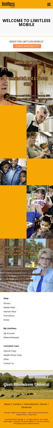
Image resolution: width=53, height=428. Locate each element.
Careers (17, 404)
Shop (6, 298)
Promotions (9, 315)
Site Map (7, 413)
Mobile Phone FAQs (13, 355)
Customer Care (11, 346)
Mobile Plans (9, 307)
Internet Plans (10, 311)
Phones (7, 303)
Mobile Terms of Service (18, 413)
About (7, 404)
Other (6, 359)
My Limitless (10, 328)
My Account (9, 333)
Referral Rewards (11, 337)
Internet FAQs (10, 351)
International (31, 404)
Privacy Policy (32, 415)
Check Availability (27, 46)
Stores (6, 319)
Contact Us (9, 363)
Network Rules (21, 415)
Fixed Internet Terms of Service (38, 413)
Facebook (26, 407)
